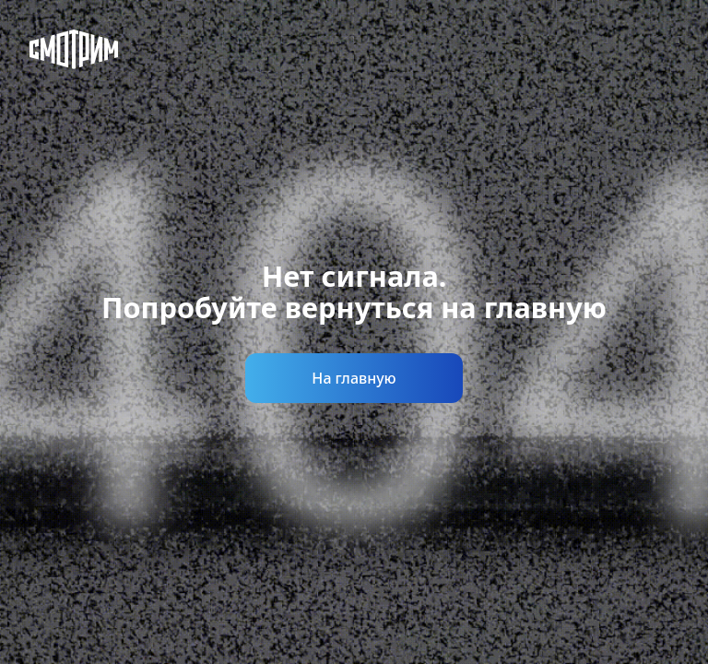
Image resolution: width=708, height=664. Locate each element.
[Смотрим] (74, 49)
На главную (353, 378)
